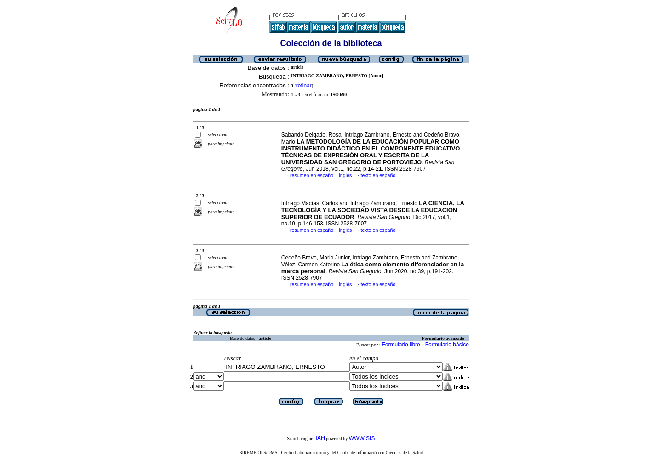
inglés (345, 175)
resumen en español (312, 175)
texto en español (378, 175)
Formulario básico (447, 344)
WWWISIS (362, 438)
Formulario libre (401, 344)
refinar (304, 85)
